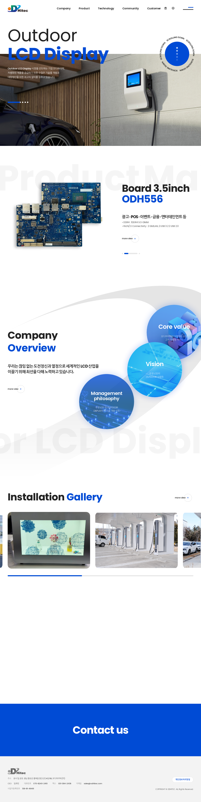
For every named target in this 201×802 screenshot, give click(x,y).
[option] (56, 217)
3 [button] (25, 102)
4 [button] (27, 102)
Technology (106, 8)
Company (64, 8)
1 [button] (14, 102)
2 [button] (22, 102)
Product (84, 8)
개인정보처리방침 (182, 779)
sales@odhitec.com (93, 783)
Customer (154, 8)
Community (130, 8)
